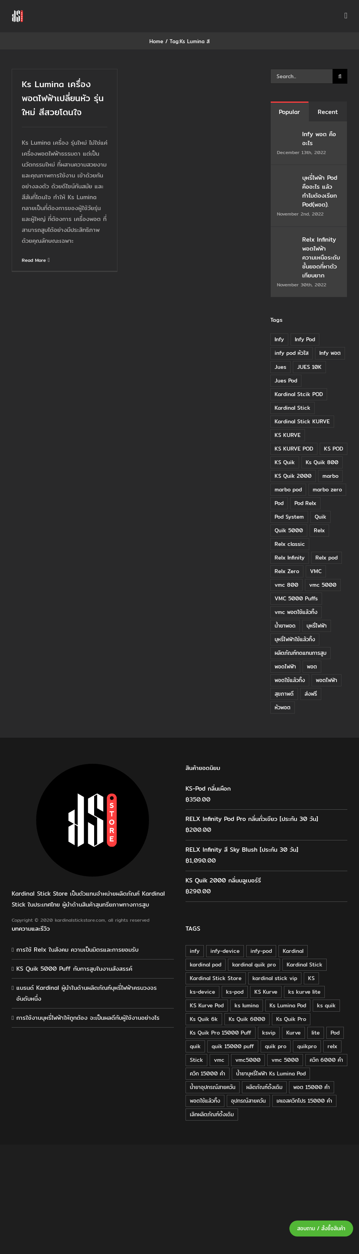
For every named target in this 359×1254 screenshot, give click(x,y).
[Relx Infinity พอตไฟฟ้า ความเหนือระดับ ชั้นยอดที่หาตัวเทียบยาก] (287, 240)
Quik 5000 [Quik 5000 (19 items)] (289, 530)
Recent (328, 111)
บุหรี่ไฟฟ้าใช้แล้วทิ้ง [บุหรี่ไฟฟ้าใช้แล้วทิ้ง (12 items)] (295, 639)
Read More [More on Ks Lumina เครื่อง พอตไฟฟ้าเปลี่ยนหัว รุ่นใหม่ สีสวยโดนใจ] (34, 260)
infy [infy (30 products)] (195, 951)
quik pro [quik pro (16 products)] (275, 1046)
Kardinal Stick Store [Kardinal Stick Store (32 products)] (216, 978)
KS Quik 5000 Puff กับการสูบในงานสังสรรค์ (74, 968)
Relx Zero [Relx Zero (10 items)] (287, 571)
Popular (289, 111)
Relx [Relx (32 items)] (319, 530)
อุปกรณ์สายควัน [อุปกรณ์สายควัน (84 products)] (248, 1100)
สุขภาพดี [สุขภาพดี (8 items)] (284, 693)
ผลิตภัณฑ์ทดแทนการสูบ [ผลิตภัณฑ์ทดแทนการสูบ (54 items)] (300, 653)
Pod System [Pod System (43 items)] (289, 516)
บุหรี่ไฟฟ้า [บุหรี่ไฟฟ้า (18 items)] (316, 625)
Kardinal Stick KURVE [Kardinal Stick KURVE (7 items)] (302, 421)
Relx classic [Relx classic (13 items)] (290, 544)
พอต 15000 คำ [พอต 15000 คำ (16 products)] (311, 1087)
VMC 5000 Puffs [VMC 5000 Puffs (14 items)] (296, 598)
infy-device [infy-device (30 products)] (225, 951)
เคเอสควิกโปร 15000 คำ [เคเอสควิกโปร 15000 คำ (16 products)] (304, 1100)
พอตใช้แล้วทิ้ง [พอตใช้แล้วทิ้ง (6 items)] (290, 680)
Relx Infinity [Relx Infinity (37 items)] (290, 557)
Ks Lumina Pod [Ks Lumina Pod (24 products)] (288, 1005)
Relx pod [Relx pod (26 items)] (326, 557)
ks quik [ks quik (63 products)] (326, 1005)
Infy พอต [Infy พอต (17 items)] (330, 353)
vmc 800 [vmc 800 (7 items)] (286, 585)
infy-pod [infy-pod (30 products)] (261, 951)
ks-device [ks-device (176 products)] (202, 991)
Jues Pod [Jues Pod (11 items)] (286, 380)
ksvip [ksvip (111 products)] (268, 1032)
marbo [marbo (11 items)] (330, 476)
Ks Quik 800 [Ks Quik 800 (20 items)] (322, 462)
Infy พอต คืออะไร (319, 138)
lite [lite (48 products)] (316, 1032)
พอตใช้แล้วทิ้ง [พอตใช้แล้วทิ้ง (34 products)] (205, 1100)
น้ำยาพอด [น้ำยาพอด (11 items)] (285, 625)
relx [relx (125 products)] (332, 1046)
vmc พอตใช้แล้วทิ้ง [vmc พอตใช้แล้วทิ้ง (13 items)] (296, 612)
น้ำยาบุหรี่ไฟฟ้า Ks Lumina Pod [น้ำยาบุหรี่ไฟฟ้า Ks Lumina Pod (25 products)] (271, 1073)
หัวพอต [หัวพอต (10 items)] (283, 707)
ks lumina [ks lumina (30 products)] (247, 1005)
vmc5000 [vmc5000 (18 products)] (248, 1060)
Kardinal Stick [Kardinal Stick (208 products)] (304, 964)
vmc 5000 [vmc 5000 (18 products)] (285, 1060)
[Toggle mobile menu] (345, 16)
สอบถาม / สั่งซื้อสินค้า (321, 1228)
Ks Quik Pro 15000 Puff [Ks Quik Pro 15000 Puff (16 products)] (220, 1032)
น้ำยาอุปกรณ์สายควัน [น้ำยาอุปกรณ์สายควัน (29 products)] (212, 1087)
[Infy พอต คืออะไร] (287, 134)
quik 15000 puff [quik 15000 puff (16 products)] (233, 1046)
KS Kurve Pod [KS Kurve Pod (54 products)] (207, 1005)
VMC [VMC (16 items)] (316, 571)
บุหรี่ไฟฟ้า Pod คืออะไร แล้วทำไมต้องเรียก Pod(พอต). (319, 191)
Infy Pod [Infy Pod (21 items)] (305, 339)
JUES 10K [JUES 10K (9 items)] (309, 367)
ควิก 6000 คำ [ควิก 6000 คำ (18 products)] (326, 1060)
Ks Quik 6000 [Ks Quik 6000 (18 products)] (247, 1019)
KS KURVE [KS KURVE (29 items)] (288, 435)
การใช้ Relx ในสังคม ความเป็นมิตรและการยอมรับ (77, 949)
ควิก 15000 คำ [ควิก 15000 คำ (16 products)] (207, 1073)
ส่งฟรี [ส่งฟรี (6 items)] (311, 693)
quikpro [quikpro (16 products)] (307, 1046)
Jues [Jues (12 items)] (280, 367)
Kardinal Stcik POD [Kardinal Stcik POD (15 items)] (299, 394)
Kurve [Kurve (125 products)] (293, 1032)
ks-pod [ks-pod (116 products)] (234, 991)
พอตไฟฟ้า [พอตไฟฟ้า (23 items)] (326, 680)
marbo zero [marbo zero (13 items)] (327, 489)
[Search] (340, 76)
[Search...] (301, 76)
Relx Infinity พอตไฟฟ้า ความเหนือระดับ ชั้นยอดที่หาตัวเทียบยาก (321, 257)
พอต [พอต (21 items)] (312, 666)
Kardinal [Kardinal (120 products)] (293, 951)
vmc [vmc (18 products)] (219, 1060)
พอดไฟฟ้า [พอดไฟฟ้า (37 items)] (285, 666)
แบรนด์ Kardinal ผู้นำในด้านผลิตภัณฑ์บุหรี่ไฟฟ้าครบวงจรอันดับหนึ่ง (86, 993)
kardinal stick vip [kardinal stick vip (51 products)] (274, 978)
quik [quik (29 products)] (195, 1046)
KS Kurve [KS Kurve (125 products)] (265, 991)
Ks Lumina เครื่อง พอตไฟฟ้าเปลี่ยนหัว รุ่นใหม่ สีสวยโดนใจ (63, 98)
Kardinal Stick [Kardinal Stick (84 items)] (292, 407)
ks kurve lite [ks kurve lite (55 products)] (304, 991)
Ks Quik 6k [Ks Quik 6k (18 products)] (204, 1019)
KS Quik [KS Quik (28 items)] (285, 462)
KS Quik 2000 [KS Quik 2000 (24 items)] (293, 476)
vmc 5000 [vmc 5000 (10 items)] (322, 585)
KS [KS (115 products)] (311, 978)
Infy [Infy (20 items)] (279, 339)
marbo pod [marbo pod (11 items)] (288, 489)
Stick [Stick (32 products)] (196, 1060)
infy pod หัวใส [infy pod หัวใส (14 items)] (291, 353)
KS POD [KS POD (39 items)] (333, 448)
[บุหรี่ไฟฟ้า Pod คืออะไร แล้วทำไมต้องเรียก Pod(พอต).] (287, 178)
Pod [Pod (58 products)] (335, 1032)
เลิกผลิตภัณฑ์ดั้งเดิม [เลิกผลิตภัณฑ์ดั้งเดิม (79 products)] (212, 1114)
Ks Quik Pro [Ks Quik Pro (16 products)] (291, 1019)
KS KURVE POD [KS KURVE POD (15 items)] (294, 448)
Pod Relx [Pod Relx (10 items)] (305, 503)
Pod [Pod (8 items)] (279, 503)
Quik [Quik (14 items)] (320, 516)
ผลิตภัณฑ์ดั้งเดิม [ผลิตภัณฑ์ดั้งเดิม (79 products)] (264, 1087)
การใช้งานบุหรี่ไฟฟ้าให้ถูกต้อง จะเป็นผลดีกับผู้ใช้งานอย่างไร (87, 1017)
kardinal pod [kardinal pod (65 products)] (205, 964)
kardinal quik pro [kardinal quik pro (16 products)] (254, 964)
